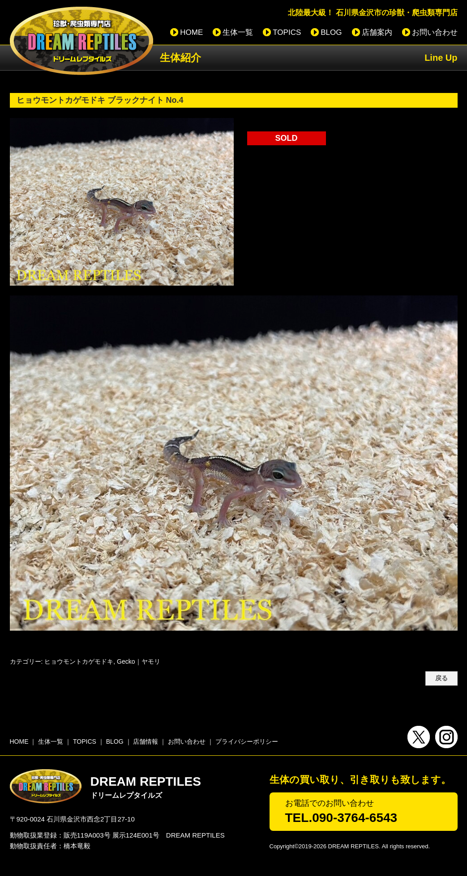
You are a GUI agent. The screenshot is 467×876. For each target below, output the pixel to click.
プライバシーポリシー (246, 741)
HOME (191, 32)
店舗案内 (377, 32)
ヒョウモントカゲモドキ (78, 661)
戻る (441, 678)
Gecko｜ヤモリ (138, 661)
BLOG (331, 32)
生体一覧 (238, 32)
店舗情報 (145, 741)
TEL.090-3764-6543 (341, 818)
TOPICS (287, 32)
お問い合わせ (435, 32)
